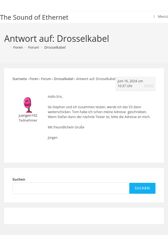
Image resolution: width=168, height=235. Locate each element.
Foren (34, 79)
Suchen (18, 179)
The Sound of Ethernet (34, 17)
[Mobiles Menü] (161, 16)
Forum (46, 79)
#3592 (148, 86)
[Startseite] (6, 47)
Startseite (19, 79)
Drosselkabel (55, 47)
